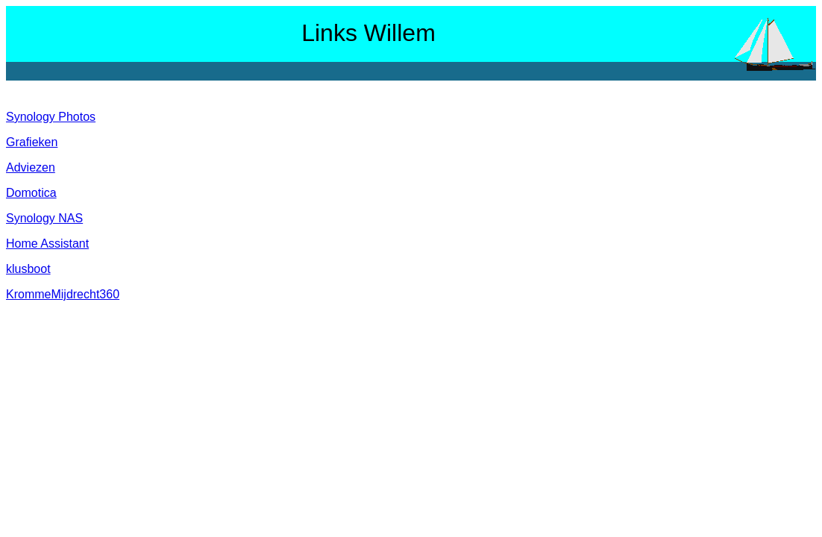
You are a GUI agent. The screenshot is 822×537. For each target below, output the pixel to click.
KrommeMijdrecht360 (62, 294)
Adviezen (30, 167)
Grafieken (31, 142)
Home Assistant (47, 243)
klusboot (28, 269)
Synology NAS (44, 218)
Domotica (31, 192)
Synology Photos (50, 116)
